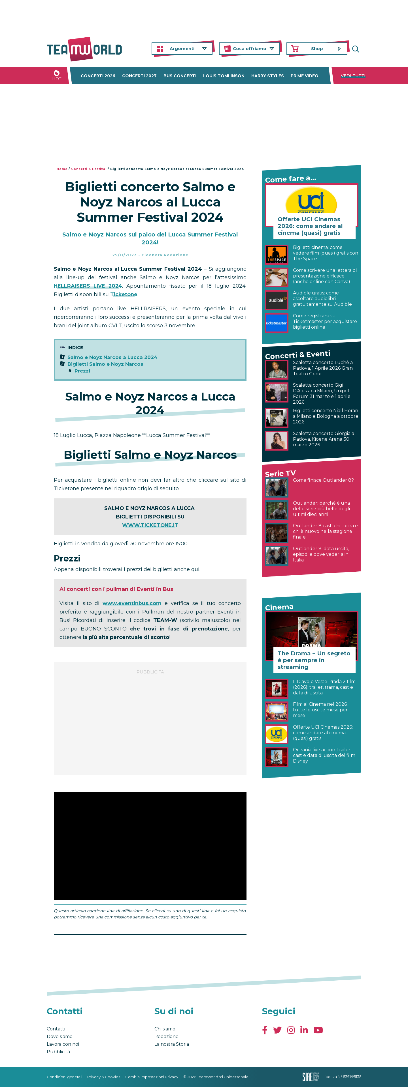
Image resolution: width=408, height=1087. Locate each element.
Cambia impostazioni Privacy (151, 1077)
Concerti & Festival (89, 169)
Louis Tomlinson (224, 75)
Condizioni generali (64, 1077)
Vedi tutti (353, 75)
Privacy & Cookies (103, 1077)
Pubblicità (58, 1051)
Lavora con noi (63, 1044)
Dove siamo (60, 1036)
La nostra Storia (171, 1044)
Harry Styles (267, 75)
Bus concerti (179, 75)
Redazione (166, 1036)
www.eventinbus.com (132, 603)
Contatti (56, 1029)
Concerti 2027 (139, 75)
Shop (317, 48)
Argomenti (182, 48)
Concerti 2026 (98, 75)
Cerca (357, 48)
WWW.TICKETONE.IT (150, 525)
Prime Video (304, 75)
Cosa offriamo (249, 48)
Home (62, 169)
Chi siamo (164, 1029)
